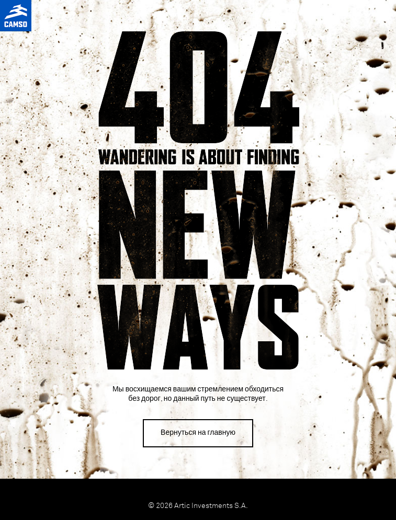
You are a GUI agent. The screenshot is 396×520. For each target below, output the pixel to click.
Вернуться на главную (198, 432)
